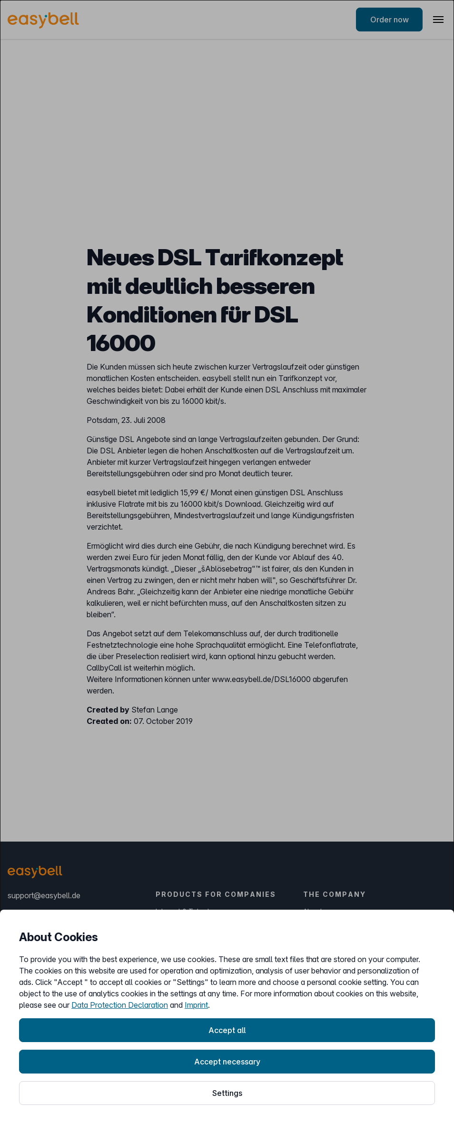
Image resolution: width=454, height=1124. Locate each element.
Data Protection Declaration (119, 1005)
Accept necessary (227, 1061)
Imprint (196, 1005)
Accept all (227, 1030)
